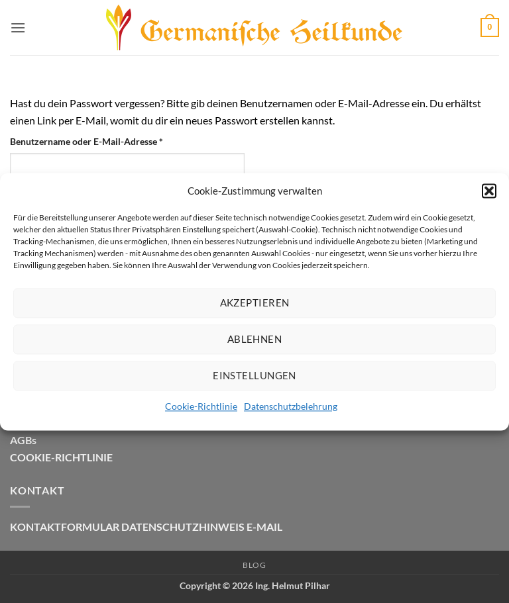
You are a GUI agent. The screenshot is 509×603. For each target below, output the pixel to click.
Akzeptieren (255, 302)
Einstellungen (254, 375)
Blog (254, 565)
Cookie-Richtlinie (201, 406)
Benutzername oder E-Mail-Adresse (111, 140)
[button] (489, 190)
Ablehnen (254, 339)
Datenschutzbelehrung (290, 406)
